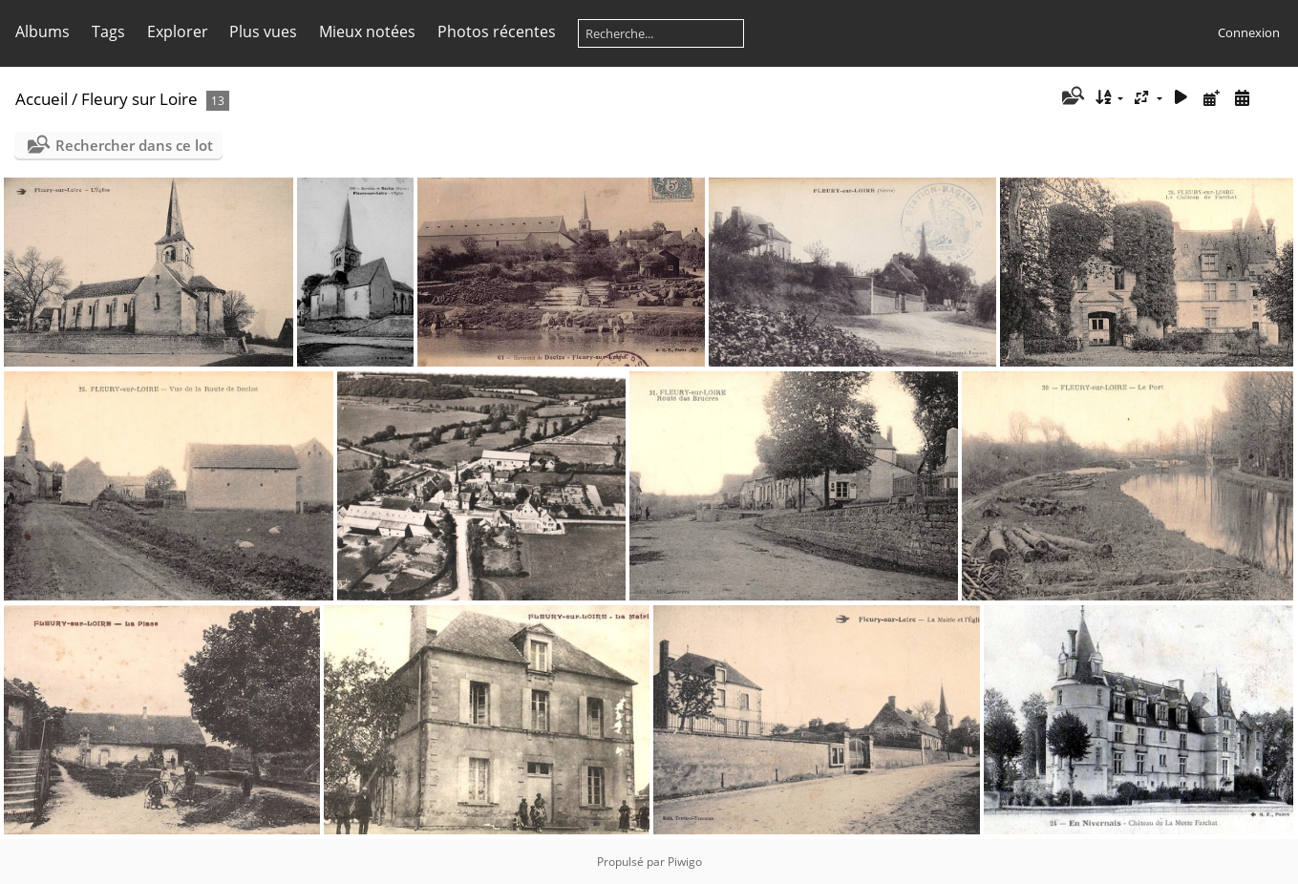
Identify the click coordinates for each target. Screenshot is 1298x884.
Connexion (1249, 32)
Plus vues (263, 31)
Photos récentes (496, 31)
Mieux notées (367, 31)
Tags (108, 31)
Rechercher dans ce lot (134, 145)
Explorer (177, 31)
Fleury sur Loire (139, 99)
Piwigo (685, 861)
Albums (42, 31)
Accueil (41, 99)
